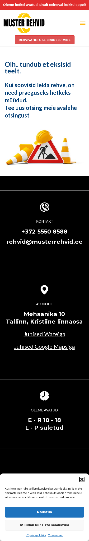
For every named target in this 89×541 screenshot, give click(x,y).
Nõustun (44, 512)
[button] (82, 479)
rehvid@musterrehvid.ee (44, 241)
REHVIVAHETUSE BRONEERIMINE (44, 39)
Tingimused (55, 535)
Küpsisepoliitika (36, 535)
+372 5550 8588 (44, 231)
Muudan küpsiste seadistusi (44, 525)
